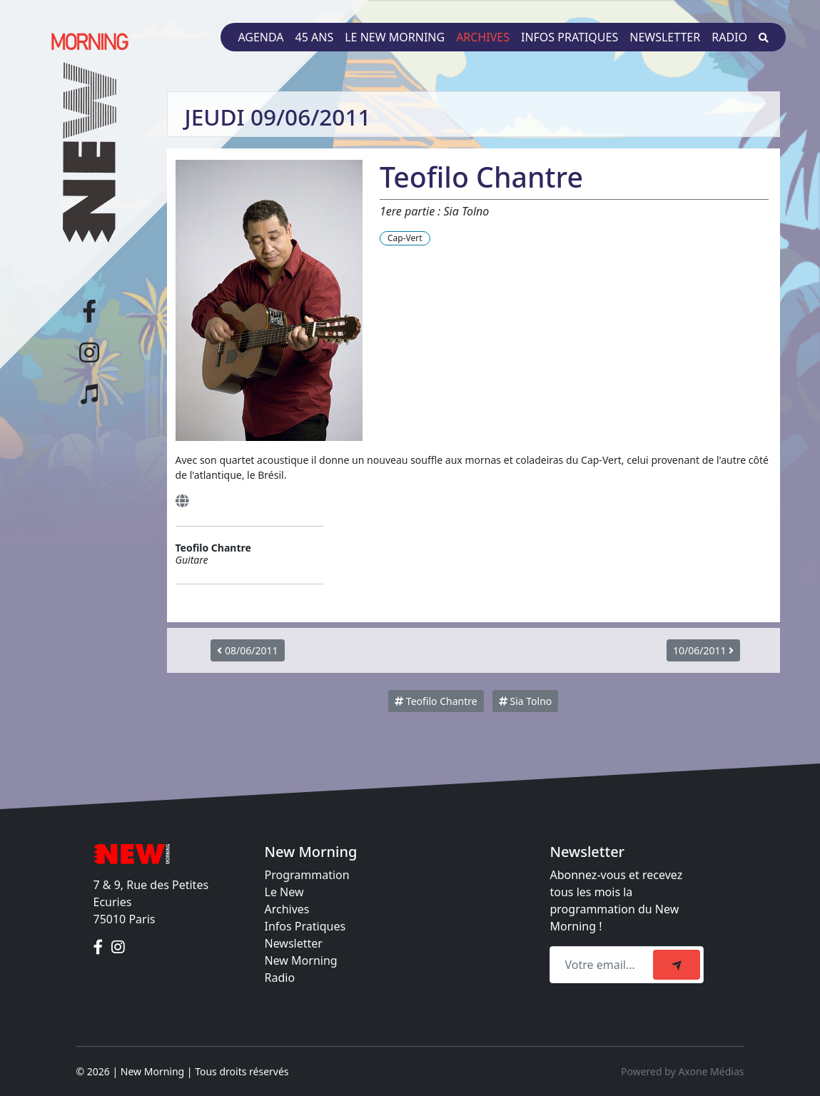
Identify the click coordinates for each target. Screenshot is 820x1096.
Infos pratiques (569, 37)
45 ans (314, 37)
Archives (483, 37)
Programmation (307, 875)
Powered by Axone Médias (682, 1071)
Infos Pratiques (305, 926)
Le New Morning (395, 37)
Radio (729, 37)
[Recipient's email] (603, 965)
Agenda (260, 37)
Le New (284, 892)
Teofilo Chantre (436, 701)
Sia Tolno (525, 701)
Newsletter (664, 37)
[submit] (676, 965)
